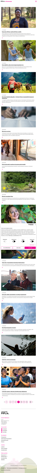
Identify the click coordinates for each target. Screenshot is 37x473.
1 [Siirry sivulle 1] (6, 402)
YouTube (4, 432)
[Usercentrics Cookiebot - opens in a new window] (29, 224)
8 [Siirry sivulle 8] (15, 402)
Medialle (3, 459)
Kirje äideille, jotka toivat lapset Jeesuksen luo (13, 65)
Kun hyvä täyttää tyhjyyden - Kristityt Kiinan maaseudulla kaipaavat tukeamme (18, 97)
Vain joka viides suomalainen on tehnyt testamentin (14, 294)
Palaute (2, 441)
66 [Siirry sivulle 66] (30, 402)
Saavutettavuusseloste (5, 470)
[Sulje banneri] (35, 224)
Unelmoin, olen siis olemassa (8, 359)
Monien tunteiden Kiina (7, 196)
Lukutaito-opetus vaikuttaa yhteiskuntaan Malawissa (14, 391)
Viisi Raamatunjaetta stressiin (9, 327)
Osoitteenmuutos (4, 440)
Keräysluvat (3, 468)
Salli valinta (18, 247)
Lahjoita (2, 446)
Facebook (5, 428)
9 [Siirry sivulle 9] (18, 402)
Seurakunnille (4, 458)
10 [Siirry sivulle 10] (21, 402)
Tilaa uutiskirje (4, 448)
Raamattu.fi (4, 455)
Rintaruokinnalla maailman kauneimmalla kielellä (13, 164)
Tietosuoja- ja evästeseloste (12, 468)
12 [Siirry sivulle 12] (26, 402)
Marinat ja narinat (6, 131)
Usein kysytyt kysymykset (6, 438)
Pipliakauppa (4, 456)
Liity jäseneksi (4, 450)
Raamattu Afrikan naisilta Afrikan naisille (12, 31)
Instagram (5, 430)
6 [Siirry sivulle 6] (10, 402)
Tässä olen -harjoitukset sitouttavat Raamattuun (13, 262)
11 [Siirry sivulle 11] (24, 402)
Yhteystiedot (3, 437)
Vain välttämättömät (6, 247)
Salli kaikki (30, 247)
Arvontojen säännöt (22, 468)
